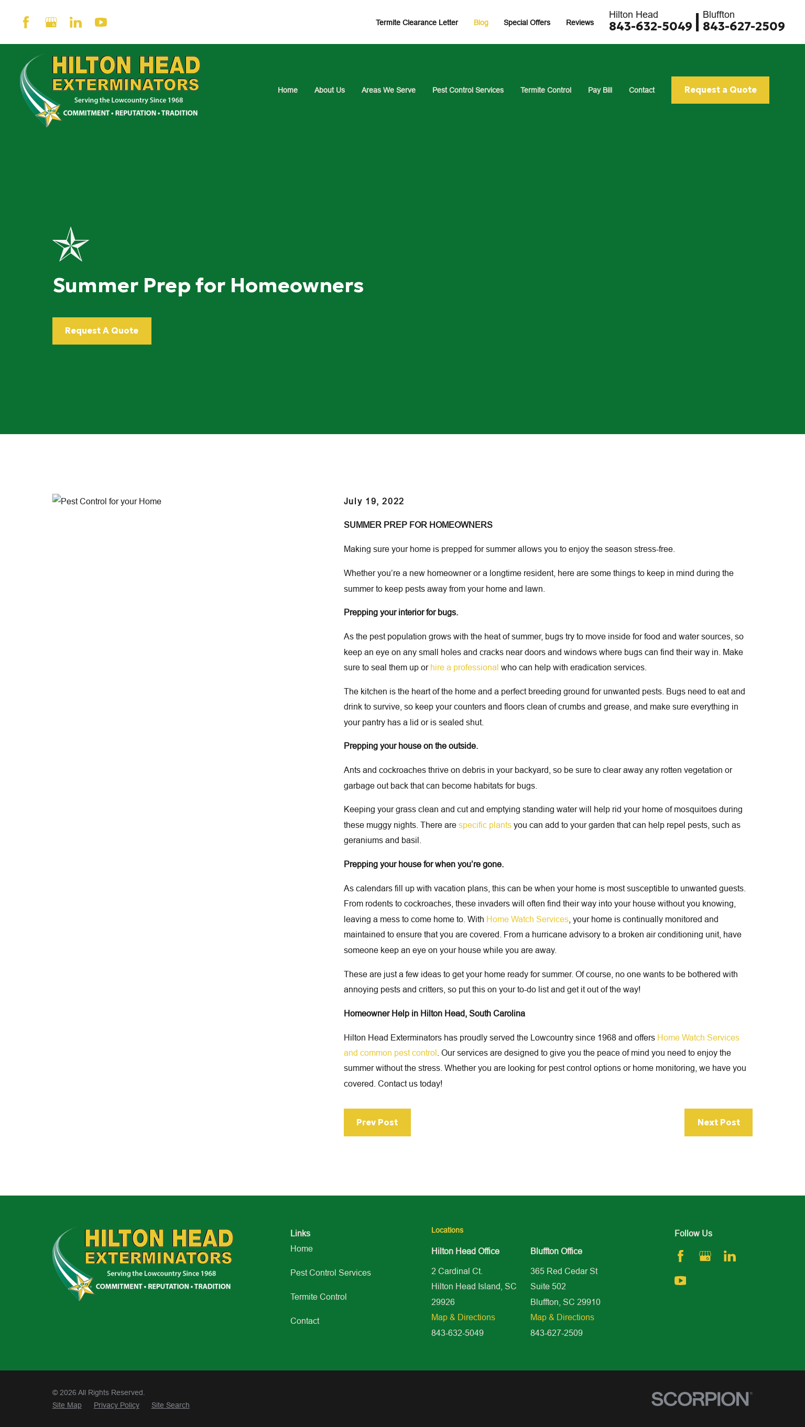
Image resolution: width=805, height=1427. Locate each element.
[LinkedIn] (76, 22)
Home (301, 1248)
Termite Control (318, 1296)
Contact (304, 1320)
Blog (481, 22)
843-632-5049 (650, 26)
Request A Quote (101, 330)
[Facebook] (26, 22)
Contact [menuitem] (642, 90)
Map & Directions (463, 1317)
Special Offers (527, 22)
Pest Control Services (330, 1272)
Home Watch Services (527, 919)
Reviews (580, 22)
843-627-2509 (744, 26)
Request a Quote (720, 89)
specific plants (485, 824)
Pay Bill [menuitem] (600, 90)
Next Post (719, 1122)
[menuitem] (67, 1405)
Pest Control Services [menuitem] (468, 90)
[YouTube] (101, 22)
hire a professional (464, 667)
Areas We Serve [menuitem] (389, 90)
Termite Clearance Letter (417, 22)
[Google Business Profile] (51, 22)
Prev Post (377, 1122)
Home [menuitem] (288, 90)
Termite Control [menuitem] (545, 90)
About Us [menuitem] (329, 90)
